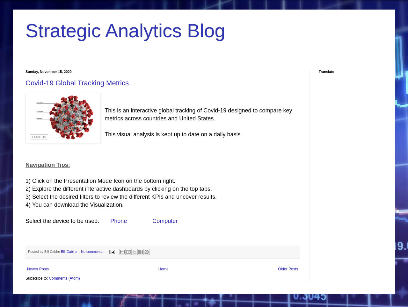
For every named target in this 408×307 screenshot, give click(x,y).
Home (163, 269)
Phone (118, 221)
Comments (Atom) (64, 278)
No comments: (92, 251)
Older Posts (288, 269)
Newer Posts (38, 269)
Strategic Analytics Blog (125, 30)
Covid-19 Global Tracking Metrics (77, 83)
